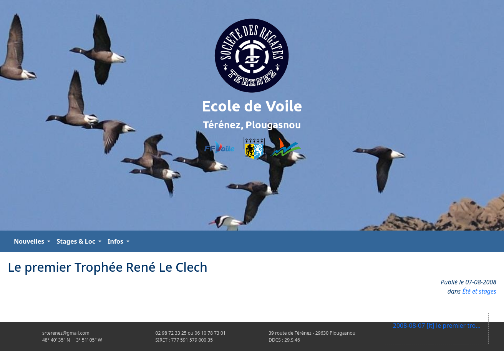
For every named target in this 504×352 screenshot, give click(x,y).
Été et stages (479, 291)
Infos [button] (116, 241)
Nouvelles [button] (30, 241)
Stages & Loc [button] (76, 241)
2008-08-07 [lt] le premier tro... (437, 325)
